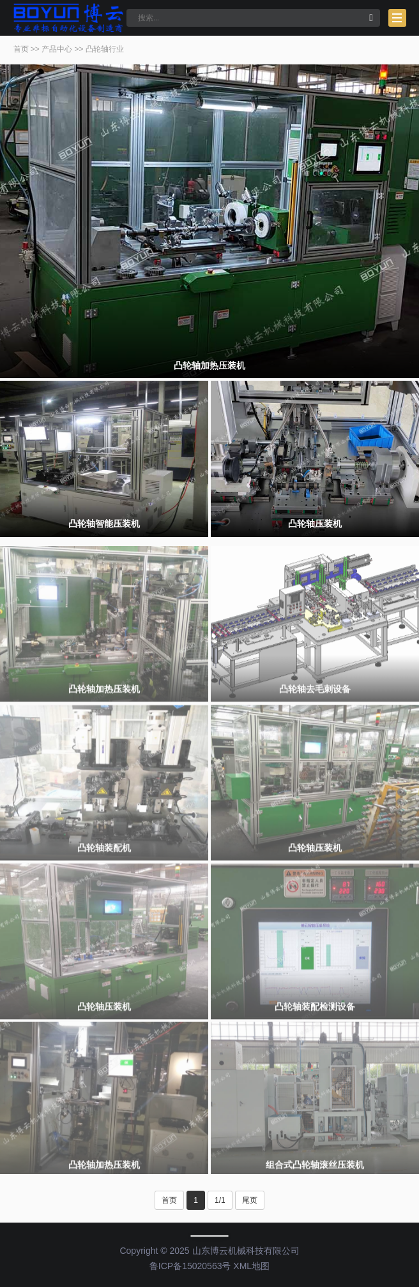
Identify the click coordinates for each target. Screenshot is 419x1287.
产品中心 (57, 49)
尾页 (249, 1200)
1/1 (220, 1200)
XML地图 (251, 1266)
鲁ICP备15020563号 (190, 1266)
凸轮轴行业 (105, 49)
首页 (21, 49)
